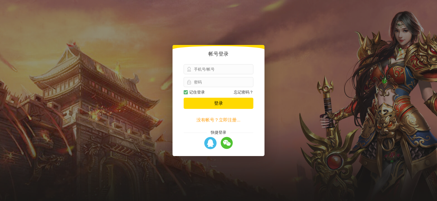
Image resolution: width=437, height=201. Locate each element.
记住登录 (194, 92)
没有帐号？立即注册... (218, 120)
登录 (218, 103)
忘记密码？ (243, 92)
